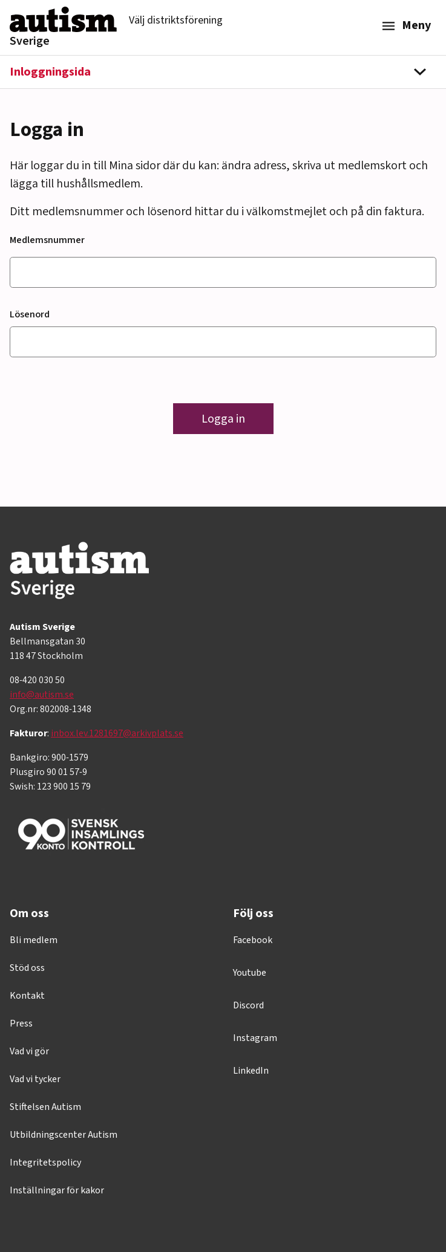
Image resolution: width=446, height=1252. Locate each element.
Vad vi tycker (35, 1079)
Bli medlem (33, 940)
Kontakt (27, 995)
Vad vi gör (29, 1051)
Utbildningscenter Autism (63, 1134)
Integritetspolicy (45, 1162)
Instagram (255, 1038)
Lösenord (30, 314)
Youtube (249, 972)
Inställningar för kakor (57, 1190)
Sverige (30, 41)
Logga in (223, 418)
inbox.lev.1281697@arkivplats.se (117, 733)
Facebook (252, 940)
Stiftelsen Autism (45, 1107)
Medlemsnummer (47, 240)
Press (21, 1023)
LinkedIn (251, 1070)
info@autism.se (42, 694)
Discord (248, 1005)
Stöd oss (27, 968)
